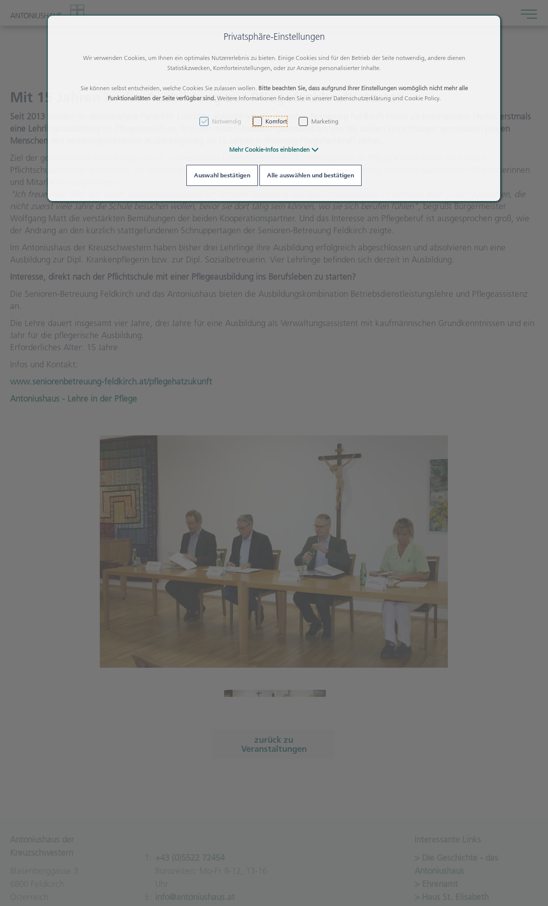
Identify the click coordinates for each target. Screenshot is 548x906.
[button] (274, 149)
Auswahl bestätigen (222, 175)
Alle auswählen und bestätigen (310, 175)
